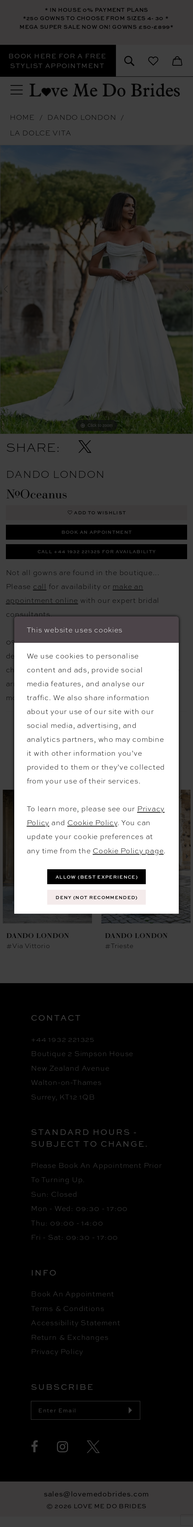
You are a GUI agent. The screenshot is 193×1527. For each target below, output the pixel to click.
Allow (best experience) (96, 875)
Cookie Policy (92, 820)
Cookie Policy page (128, 848)
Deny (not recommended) (96, 898)
